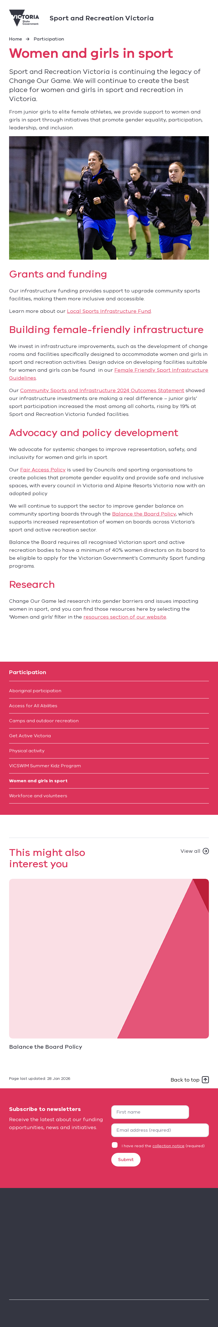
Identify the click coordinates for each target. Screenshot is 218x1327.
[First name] (150, 1112)
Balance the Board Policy (144, 513)
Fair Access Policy (43, 469)
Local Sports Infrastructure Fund (109, 311)
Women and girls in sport (38, 781)
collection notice (168, 1146)
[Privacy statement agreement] (114, 1145)
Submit (126, 1160)
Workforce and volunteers (38, 796)
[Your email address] (160, 1130)
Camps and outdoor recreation (44, 721)
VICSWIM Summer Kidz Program (45, 766)
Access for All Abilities (33, 706)
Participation (49, 39)
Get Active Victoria (30, 736)
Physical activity (27, 751)
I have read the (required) (163, 1146)
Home (15, 39)
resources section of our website (124, 617)
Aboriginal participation (35, 691)
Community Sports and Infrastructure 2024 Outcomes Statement (102, 390)
